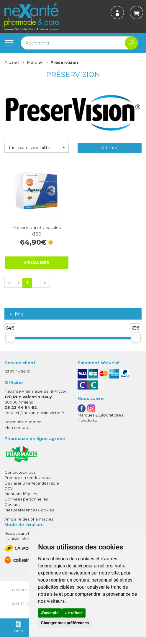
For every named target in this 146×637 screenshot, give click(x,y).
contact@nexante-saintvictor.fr (34, 412)
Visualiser (37, 262)
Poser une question (23, 421)
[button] (36, 148)
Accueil (11, 62)
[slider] (10, 338)
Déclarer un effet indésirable (31, 483)
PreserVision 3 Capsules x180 (36, 231)
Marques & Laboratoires (100, 415)
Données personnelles (26, 499)
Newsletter (88, 420)
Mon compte (16, 427)
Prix (16, 314)
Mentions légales (20, 493)
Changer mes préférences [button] (65, 622)
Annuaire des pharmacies (28, 519)
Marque (35, 62)
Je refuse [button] (74, 612)
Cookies (12, 504)
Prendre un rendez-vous (27, 477)
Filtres (109, 147)
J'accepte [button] (50, 612)
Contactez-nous (19, 472)
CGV (8, 488)
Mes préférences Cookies (29, 510)
